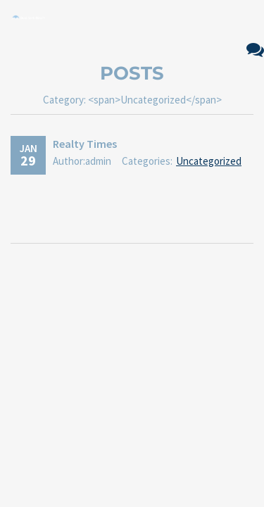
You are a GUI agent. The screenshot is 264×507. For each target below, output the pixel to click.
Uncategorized (208, 161)
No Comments (255, 49)
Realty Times (85, 144)
